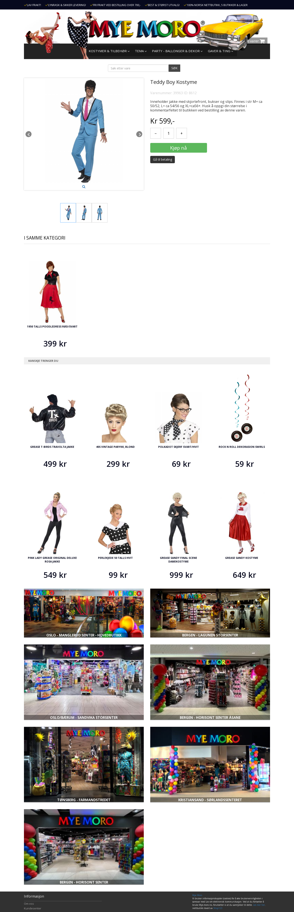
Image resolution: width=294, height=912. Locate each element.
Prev (28, 134)
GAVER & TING (220, 51)
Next (139, 134)
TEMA (141, 51)
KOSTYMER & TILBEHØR (109, 51)
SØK (174, 68)
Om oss (29, 904)
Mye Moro (197, 895)
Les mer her (259, 904)
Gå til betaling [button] (162, 159)
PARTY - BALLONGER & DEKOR (177, 51)
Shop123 (217, 908)
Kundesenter (32, 908)
